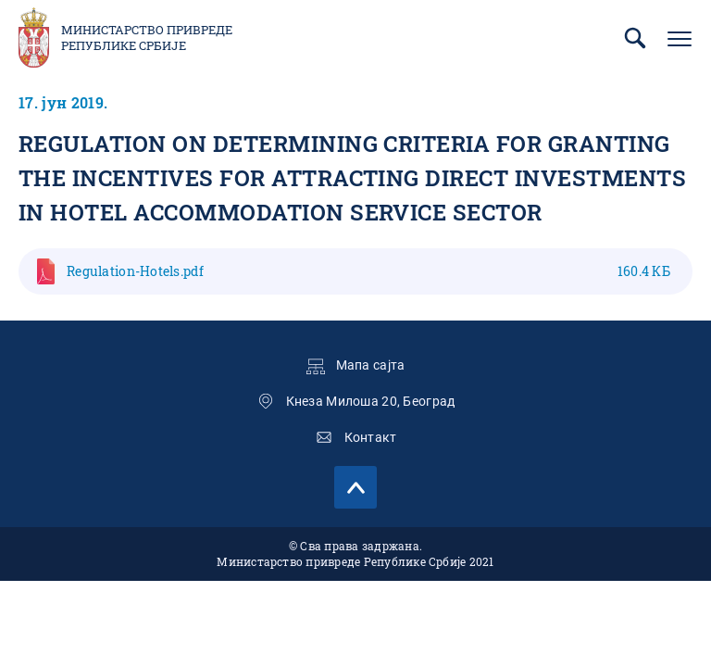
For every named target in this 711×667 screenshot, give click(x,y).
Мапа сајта (370, 365)
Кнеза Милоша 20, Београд (370, 401)
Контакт (370, 437)
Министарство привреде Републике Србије (146, 38)
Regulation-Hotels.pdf (368, 271)
